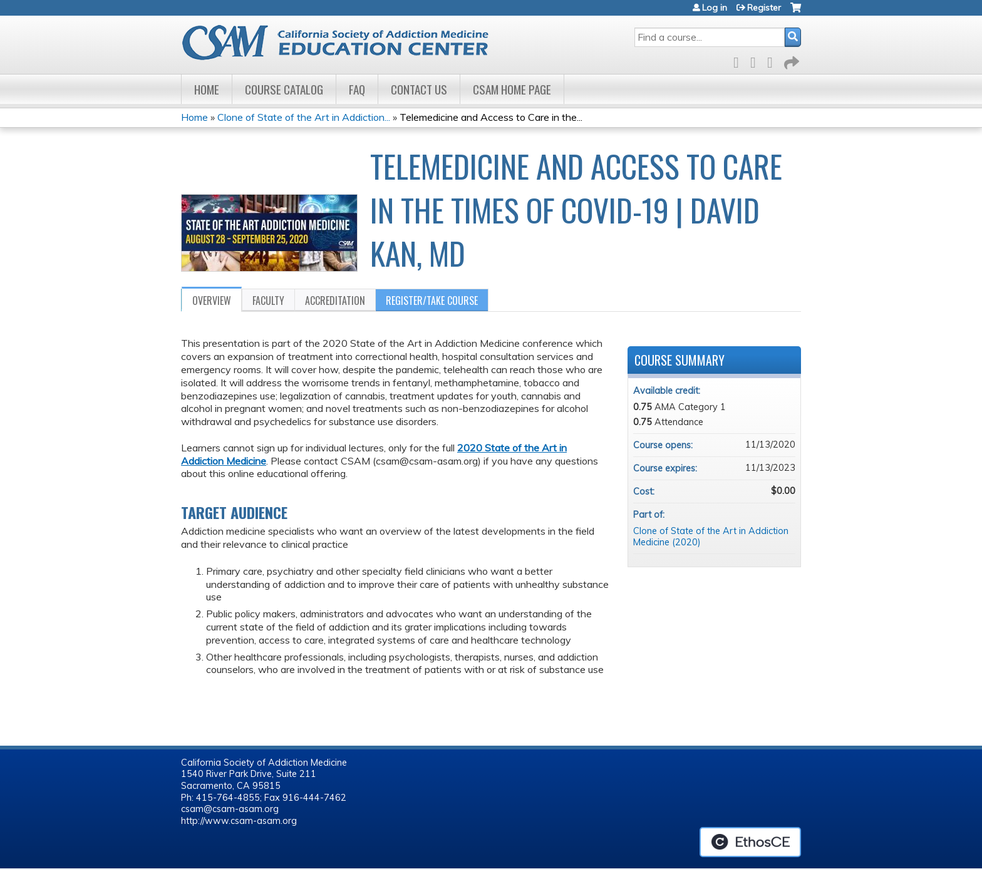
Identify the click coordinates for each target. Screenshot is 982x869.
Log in (714, 7)
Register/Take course (432, 300)
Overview (211, 300)
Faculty (268, 300)
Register (764, 7)
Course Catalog (284, 89)
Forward (790, 60)
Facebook (739, 60)
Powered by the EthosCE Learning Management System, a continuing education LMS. (750, 842)
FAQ (357, 89)
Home (206, 89)
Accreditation (335, 300)
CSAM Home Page (512, 89)
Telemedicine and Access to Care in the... (491, 117)
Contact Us (419, 89)
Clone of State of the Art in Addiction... (303, 117)
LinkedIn (773, 60)
